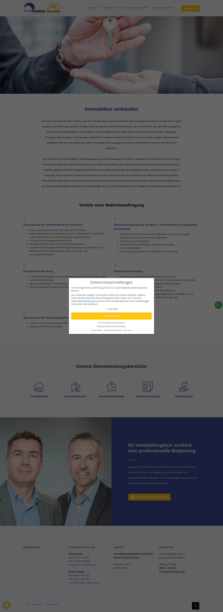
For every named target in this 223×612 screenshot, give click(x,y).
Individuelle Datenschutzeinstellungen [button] (111, 326)
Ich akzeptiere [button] (111, 316)
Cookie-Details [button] (96, 330)
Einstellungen (142, 301)
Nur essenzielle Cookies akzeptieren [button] (111, 323)
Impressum (127, 330)
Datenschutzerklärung (82, 301)
